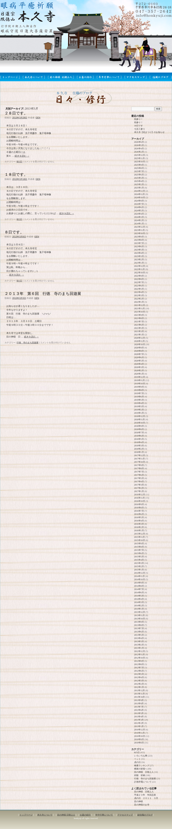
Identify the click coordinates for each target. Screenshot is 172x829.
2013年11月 (139, 615)
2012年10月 (139, 658)
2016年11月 (139, 498)
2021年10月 (139, 311)
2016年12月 (139, 494)
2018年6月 (139, 436)
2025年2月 (139, 184)
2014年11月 (139, 576)
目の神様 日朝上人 (144, 772)
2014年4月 (139, 599)
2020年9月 (139, 347)
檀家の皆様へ (140, 769)
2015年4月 (139, 560)
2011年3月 (139, 720)
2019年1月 (139, 413)
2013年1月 (139, 648)
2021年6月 (139, 325)
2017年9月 (139, 465)
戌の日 (137, 762)
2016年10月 (139, 501)
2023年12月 (139, 227)
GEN (37, 117)
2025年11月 (139, 158)
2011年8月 (139, 703)
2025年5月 (139, 178)
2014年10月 (139, 579)
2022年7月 (139, 282)
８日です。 (14, 232)
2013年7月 (139, 628)
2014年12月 (139, 573)
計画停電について (143, 782)
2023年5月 (139, 249)
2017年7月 (139, 471)
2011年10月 (139, 697)
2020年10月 (139, 344)
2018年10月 (139, 422)
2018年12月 (139, 416)
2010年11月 (139, 733)
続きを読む (22, 156)
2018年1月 (139, 452)
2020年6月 (139, 357)
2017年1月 (139, 491)
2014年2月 (139, 605)
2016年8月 (139, 507)
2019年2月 (139, 409)
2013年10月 (139, 618)
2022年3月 (139, 295)
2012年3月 (139, 680)
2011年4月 (139, 716)
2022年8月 (139, 279)
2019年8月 (139, 390)
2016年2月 (139, 527)
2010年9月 (139, 739)
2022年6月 (139, 285)
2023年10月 (139, 233)
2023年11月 (139, 230)
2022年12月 (139, 266)
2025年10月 (139, 161)
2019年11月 (139, 380)
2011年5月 (139, 713)
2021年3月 (139, 331)
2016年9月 (139, 504)
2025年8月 (139, 168)
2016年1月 (139, 530)
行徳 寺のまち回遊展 (27, 342)
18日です (138, 125)
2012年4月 (139, 677)
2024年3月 (139, 217)
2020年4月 (139, 364)
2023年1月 (139, 263)
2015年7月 (139, 550)
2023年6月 (139, 246)
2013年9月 (139, 622)
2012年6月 (139, 671)
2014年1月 (139, 609)
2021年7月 (139, 321)
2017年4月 (139, 481)
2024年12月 (139, 191)
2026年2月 (139, 152)
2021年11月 (139, 308)
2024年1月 (139, 223)
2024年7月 (139, 204)
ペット (137, 759)
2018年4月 (139, 442)
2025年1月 (139, 187)
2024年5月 (139, 210)
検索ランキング (141, 765)
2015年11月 (139, 537)
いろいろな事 (140, 755)
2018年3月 (139, 445)
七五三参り (139, 129)
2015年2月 (139, 566)
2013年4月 (139, 638)
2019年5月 (139, 400)
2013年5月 (139, 635)
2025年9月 (139, 165)
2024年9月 (139, 200)
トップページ (26, 815)
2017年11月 (139, 458)
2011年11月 (139, 693)
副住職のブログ (145, 815)
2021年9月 (139, 315)
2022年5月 (139, 289)
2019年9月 (139, 387)
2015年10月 (139, 540)
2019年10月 (139, 383)
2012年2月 (139, 684)
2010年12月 (139, 729)
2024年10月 (139, 197)
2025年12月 (139, 155)
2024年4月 (139, 214)
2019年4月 (139, 403)
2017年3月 (139, 485)
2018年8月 (139, 429)
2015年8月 (139, 547)
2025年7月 (139, 171)
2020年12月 (139, 338)
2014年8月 (139, 586)
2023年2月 (139, 259)
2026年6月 (139, 142)
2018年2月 (139, 449)
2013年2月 (139, 644)
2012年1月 (139, 687)
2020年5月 (139, 360)
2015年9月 (139, 543)
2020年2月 (139, 370)
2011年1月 (139, 726)
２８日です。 (16, 113)
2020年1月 (139, 374)
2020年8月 (139, 351)
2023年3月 (139, 256)
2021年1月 (139, 334)
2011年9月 (139, 700)
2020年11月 (139, 341)
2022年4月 (139, 292)
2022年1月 (139, 302)
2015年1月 (139, 569)
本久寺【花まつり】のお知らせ (149, 132)
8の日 (19, 161)
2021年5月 (139, 328)
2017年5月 (139, 478)
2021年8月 (139, 318)
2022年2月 (139, 298)
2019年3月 (139, 406)
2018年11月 (139, 419)
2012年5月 (139, 674)
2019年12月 (139, 377)
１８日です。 (16, 174)
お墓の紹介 (85, 815)
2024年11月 (139, 194)
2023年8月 (139, 240)
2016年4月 (139, 520)
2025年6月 (139, 174)
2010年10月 (139, 736)
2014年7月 (139, 589)
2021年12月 (139, 305)
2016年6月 (139, 514)
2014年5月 (139, 596)
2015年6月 (139, 553)
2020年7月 (139, 354)
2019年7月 (139, 393)
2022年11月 (139, 269)
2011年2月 (139, 723)
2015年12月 (139, 533)
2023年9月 (139, 236)
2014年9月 (139, 582)
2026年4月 (139, 148)
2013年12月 (139, 612)
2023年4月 (139, 253)
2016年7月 (139, 511)
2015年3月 (139, 563)
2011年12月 (139, 690)
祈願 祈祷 (139, 775)
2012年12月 (139, 651)
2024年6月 (139, 207)
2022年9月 (139, 276)
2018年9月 (139, 426)
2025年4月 (139, 181)
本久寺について (45, 815)
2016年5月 (139, 517)
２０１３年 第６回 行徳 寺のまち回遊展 (43, 293)
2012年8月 (139, 664)
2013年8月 (139, 625)
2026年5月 (139, 145)
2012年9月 (139, 661)
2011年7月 (139, 706)
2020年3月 (139, 367)
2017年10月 (139, 462)
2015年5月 (139, 556)
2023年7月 (139, 243)
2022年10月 (139, 272)
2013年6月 (139, 631)
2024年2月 (139, 220)
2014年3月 (139, 602)
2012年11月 (139, 654)
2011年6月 (139, 710)
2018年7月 (139, 432)
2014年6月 (139, 592)
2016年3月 (139, 524)
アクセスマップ (125, 815)
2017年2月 (139, 488)
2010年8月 (139, 742)
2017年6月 (139, 475)
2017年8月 (139, 468)
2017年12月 (139, 455)
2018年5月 (139, 439)
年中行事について (104, 815)
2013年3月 (139, 641)
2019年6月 (139, 396)
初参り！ (138, 119)
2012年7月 (139, 667)
